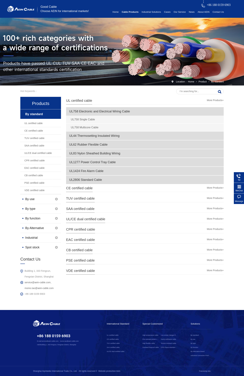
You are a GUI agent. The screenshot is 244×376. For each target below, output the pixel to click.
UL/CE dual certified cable (85, 219)
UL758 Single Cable (83, 119)
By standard (217, 81)
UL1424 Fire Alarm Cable (86, 171)
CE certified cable (79, 188)
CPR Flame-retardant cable (169, 347)
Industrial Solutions (151, 12)
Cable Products (130, 12)
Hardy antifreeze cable (168, 339)
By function (32, 218)
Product (203, 81)
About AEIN (203, 12)
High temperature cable (150, 335)
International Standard (118, 324)
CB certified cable (79, 250)
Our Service (180, 12)
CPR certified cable (80, 229)
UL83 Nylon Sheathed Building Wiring (94, 153)
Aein (118, 371)
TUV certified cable (80, 198)
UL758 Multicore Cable (84, 127)
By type (30, 208)
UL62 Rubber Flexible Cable (88, 144)
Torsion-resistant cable (168, 343)
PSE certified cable (80, 260)
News (192, 12)
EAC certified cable (80, 240)
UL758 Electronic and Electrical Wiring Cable (99, 111)
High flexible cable (149, 343)
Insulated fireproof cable (151, 347)
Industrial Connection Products (33, 239)
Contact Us (218, 12)
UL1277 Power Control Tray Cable (92, 162)
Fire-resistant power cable (151, 339)
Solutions (195, 324)
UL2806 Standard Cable (85, 179)
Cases (167, 12)
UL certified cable (79, 100)
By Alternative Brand (34, 229)
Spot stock (32, 247)
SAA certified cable (80, 209)
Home (116, 12)
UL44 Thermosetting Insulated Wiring (94, 135)
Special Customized (153, 324)
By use (30, 199)
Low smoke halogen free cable (169, 335)
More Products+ (215, 100)
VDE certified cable (80, 271)
